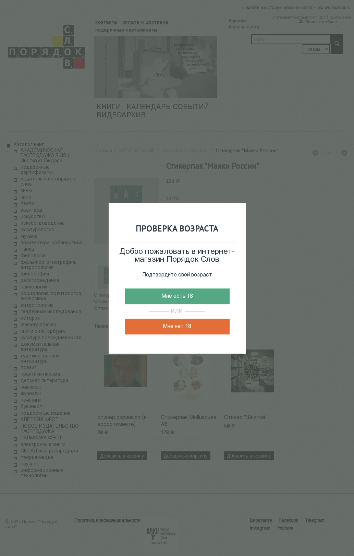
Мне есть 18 (177, 296)
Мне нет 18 (177, 326)
